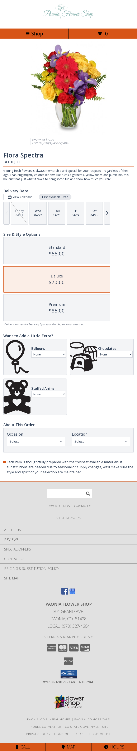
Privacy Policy (38, 734)
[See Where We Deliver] (68, 518)
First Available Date (55, 197)
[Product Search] (69, 493)
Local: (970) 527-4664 (68, 626)
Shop (34, 33)
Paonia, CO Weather (45, 727)
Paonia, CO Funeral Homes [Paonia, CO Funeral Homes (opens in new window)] (49, 719)
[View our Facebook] (64, 593)
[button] (69, 674)
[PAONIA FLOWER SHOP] (68, 22)
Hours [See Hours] (114, 747)
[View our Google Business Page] (72, 593)
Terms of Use (100, 734)
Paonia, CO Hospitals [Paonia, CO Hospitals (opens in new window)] (92, 719)
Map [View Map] (68, 747)
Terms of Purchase (69, 734)
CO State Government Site (86, 727)
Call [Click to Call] (23, 747)
